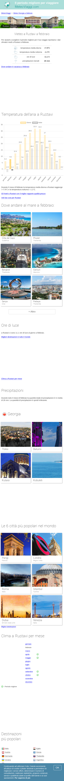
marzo (27, 651)
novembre (29, 678)
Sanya (5, 301)
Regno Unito (37, 560)
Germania (8, 756)
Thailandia (40, 756)
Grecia (38, 752)
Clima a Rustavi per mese (11, 379)
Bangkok (6, 270)
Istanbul (37, 589)
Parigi (5, 557)
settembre (29, 672)
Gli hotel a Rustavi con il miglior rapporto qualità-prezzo (23, 194)
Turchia (36, 592)
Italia (3, 592)
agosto (27, 668)
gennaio (28, 644)
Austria (7, 752)
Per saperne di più (22, 778)
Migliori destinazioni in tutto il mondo (15, 337)
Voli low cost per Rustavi (11, 198)
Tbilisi (5, 449)
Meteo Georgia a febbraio (22, 13)
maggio (28, 658)
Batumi (37, 449)
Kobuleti (37, 480)
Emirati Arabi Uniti (8, 623)
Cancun (36, 270)
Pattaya (36, 301)
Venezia (37, 620)
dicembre (28, 682)
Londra (37, 557)
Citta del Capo (8, 238)
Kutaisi (6, 480)
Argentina (39, 760)
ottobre (28, 675)
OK (57, 767)
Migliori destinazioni (8, 627)
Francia (4, 560)
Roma (5, 589)
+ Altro (32, 311)
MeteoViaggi (6, 13)
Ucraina (8, 760)
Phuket (36, 238)
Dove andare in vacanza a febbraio (15, 67)
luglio (27, 665)
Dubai (5, 620)
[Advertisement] (32, 88)
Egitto (38, 748)
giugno (27, 661)
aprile (27, 654)
